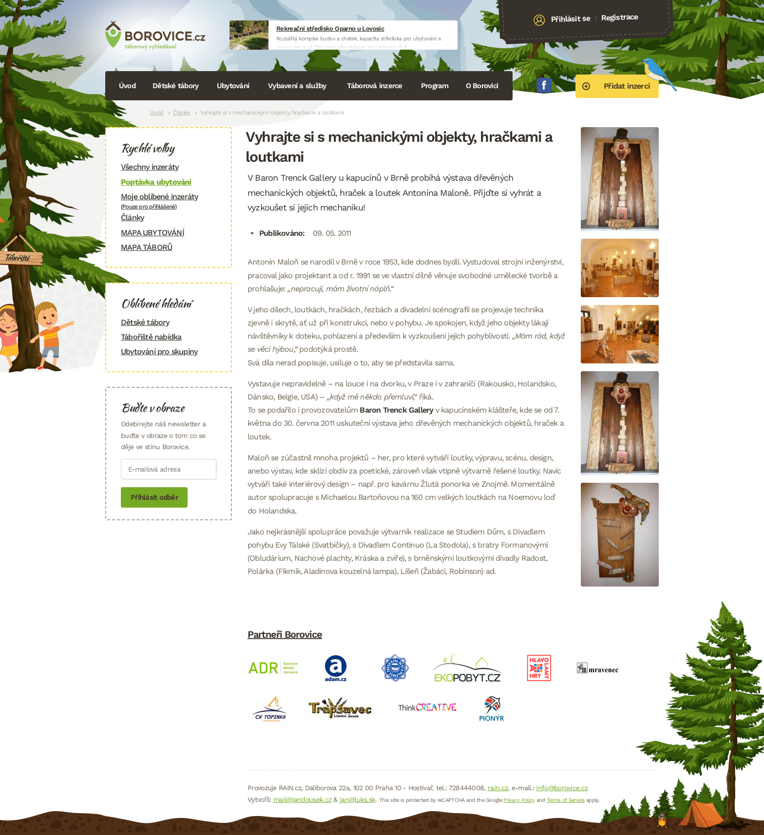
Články (181, 112)
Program (435, 85)
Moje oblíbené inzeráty (168, 201)
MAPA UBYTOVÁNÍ (152, 232)
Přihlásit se (571, 19)
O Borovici (482, 85)
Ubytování (233, 85)
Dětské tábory (175, 85)
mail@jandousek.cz (302, 799)
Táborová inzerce (374, 85)
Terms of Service (566, 800)
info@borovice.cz (562, 788)
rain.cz (498, 788)
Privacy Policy (519, 800)
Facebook (544, 85)
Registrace (619, 17)
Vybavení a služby (297, 85)
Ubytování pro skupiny (159, 351)
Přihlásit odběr (154, 497)
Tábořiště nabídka (151, 337)
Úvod (127, 85)
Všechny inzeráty (149, 166)
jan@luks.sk (357, 799)
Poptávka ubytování (156, 182)
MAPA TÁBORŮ (146, 247)
